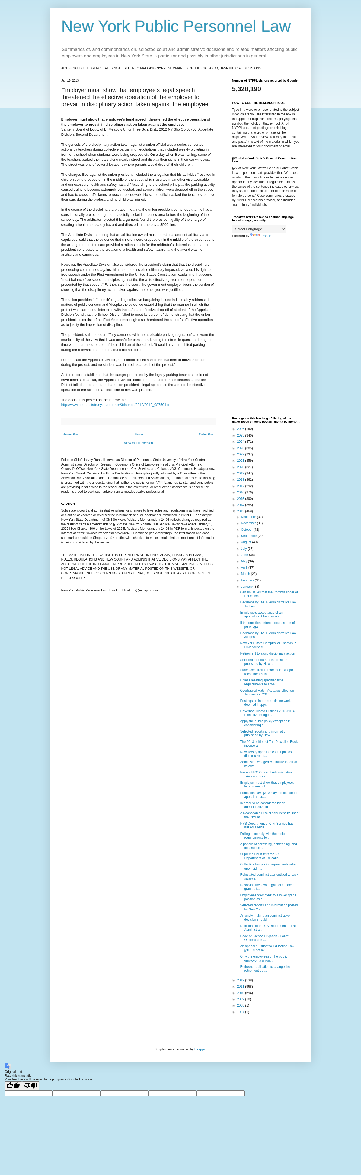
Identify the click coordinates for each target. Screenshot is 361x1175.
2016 (241, 492)
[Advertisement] (266, 327)
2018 (241, 479)
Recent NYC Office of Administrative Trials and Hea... (266, 774)
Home (139, 434)
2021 (241, 461)
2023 (241, 448)
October (247, 530)
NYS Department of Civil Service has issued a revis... (266, 825)
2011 (241, 986)
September (249, 536)
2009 (241, 999)
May (244, 561)
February (248, 580)
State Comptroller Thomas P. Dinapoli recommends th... (267, 672)
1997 (241, 1012)
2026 (241, 429)
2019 (241, 473)
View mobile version (138, 443)
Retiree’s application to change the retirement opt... (265, 968)
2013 (241, 511)
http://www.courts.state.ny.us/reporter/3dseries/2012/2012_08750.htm (116, 405)
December (249, 517)
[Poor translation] (30, 1085)
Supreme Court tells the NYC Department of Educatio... (261, 856)
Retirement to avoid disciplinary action (267, 653)
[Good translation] (13, 1085)
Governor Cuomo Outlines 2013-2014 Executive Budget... (267, 713)
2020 (241, 467)
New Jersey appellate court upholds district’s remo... (266, 754)
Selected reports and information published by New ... (263, 662)
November (249, 523)
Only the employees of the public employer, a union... (263, 958)
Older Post (207, 434)
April (244, 567)
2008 (241, 1005)
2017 (241, 486)
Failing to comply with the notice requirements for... (263, 835)
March (246, 574)
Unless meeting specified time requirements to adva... (261, 682)
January (247, 586)
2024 (241, 442)
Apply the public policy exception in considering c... (265, 723)
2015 (241, 499)
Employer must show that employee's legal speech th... (267, 784)
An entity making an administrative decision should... (265, 917)
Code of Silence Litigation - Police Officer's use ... (264, 938)
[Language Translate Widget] (259, 229)
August (246, 542)
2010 (241, 993)
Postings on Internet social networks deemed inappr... (266, 703)
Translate (262, 236)
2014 (241, 505)
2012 (241, 980)
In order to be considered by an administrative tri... (262, 805)
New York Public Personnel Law (176, 26)
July (244, 549)
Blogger (200, 1049)
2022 (241, 454)
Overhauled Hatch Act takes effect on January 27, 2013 (267, 692)
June (245, 555)
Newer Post (71, 434)
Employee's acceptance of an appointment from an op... (261, 614)
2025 (241, 435)
